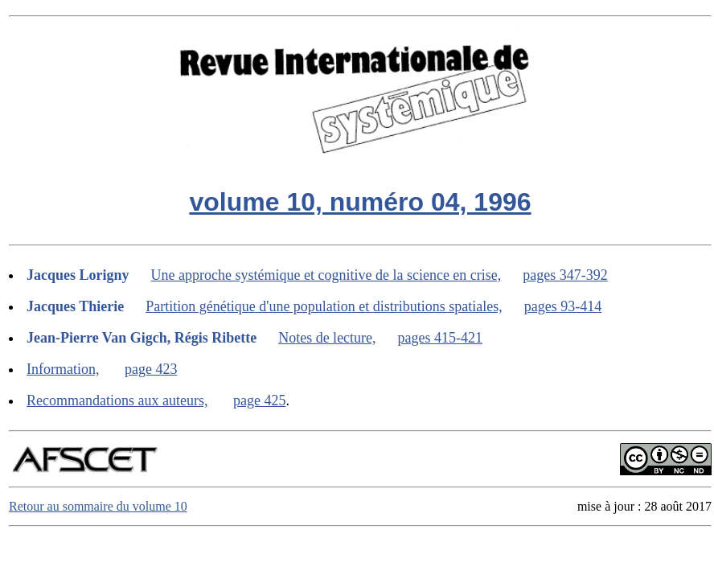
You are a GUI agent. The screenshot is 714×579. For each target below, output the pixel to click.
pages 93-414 (562, 306)
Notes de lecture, (326, 338)
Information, (63, 369)
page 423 (151, 369)
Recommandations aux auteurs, (117, 400)
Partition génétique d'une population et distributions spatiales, (324, 306)
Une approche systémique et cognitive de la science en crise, (326, 275)
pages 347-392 (565, 275)
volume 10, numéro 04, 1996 (360, 201)
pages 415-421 (440, 338)
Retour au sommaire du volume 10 (98, 506)
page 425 (259, 400)
